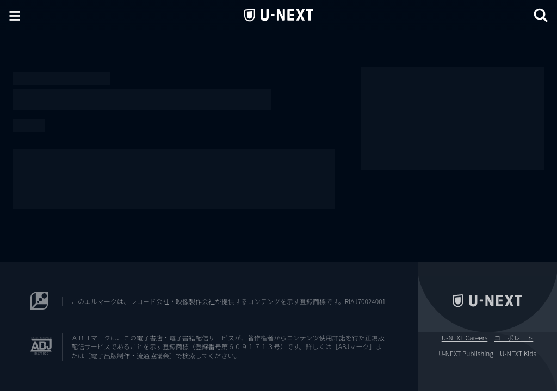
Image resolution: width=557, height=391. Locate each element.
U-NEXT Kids (518, 353)
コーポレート (513, 337)
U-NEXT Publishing (465, 353)
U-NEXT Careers (465, 337)
